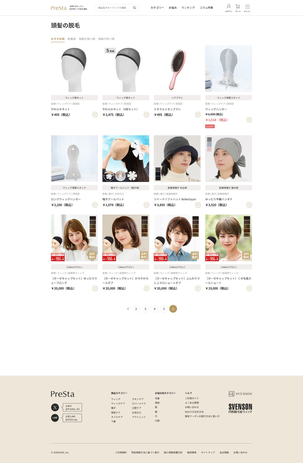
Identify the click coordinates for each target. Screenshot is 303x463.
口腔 (157, 420)
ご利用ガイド (192, 398)
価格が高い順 (89, 39)
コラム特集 (206, 7)
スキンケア (138, 399)
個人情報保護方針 (173, 452)
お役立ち (136, 412)
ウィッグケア (118, 403)
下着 (113, 421)
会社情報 (224, 452)
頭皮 (157, 402)
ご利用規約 (121, 452)
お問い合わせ (192, 407)
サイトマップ (208, 452)
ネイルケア (117, 416)
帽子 (113, 407)
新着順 (73, 39)
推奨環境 (191, 452)
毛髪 (157, 398)
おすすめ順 (58, 39)
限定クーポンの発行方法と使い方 (202, 416)
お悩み (173, 7)
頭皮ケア (115, 412)
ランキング (188, 7)
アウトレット (139, 416)
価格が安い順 (109, 39)
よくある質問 (192, 402)
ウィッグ (115, 399)
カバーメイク (139, 403)
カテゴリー (157, 7)
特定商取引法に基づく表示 (145, 452)
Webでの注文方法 (194, 411)
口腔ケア (136, 407)
